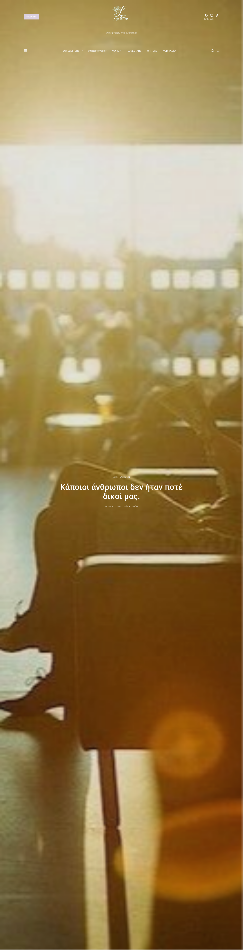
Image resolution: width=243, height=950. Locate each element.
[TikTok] (217, 17)
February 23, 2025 (113, 506)
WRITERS (152, 50)
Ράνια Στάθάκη (131, 506)
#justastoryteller (97, 50)
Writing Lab (125, 477)
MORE (115, 50)
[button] (218, 50)
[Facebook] (206, 17)
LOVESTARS (134, 50)
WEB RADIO (169, 50)
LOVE (115, 477)
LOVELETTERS (71, 50)
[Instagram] (211, 17)
